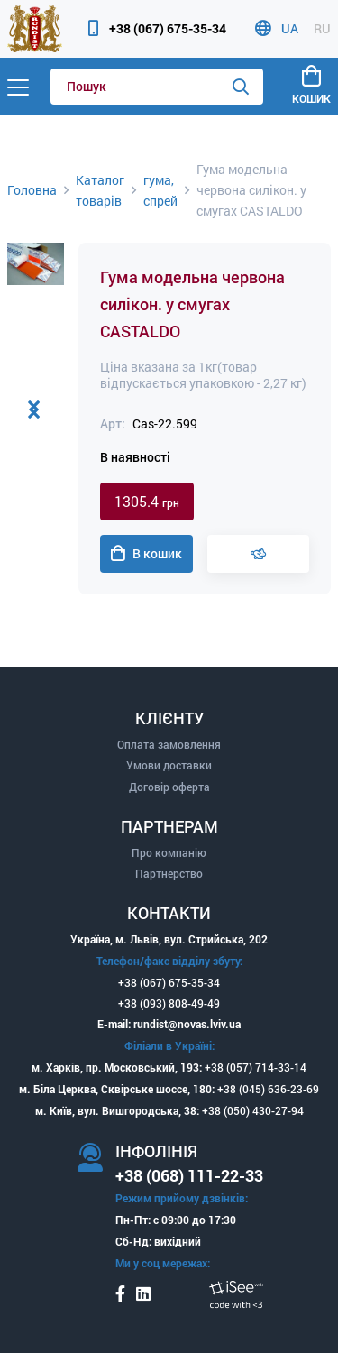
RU (322, 29)
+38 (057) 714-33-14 (255, 1067)
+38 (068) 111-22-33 (189, 1175)
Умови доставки (169, 765)
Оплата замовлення (169, 744)
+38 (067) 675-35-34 (167, 28)
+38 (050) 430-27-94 (253, 1110)
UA (289, 29)
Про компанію (169, 852)
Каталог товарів (100, 190)
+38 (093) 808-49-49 (169, 1003)
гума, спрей (160, 190)
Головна (32, 189)
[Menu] (18, 87)
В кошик (146, 553)
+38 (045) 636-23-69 (268, 1088)
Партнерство (169, 873)
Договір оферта (169, 786)
